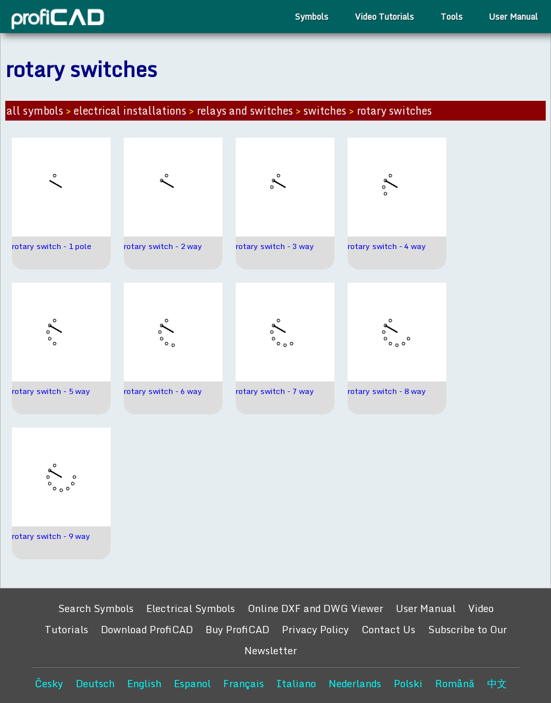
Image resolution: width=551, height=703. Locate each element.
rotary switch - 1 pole (52, 246)
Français (243, 683)
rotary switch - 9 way (51, 536)
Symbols (311, 16)
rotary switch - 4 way (387, 246)
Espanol (192, 683)
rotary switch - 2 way (163, 246)
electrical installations (130, 110)
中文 (497, 683)
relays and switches (245, 110)
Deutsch (95, 683)
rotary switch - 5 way (51, 391)
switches (324, 110)
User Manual (513, 16)
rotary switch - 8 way (387, 391)
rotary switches (394, 110)
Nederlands (354, 683)
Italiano (296, 683)
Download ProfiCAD (147, 629)
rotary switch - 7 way (275, 391)
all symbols (35, 110)
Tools (451, 16)
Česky (49, 683)
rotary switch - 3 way (275, 246)
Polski (408, 683)
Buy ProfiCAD (237, 629)
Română (455, 683)
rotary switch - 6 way (163, 391)
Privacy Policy (315, 629)
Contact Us (388, 629)
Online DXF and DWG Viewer (315, 608)
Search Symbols (96, 608)
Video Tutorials (384, 16)
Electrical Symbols (190, 608)
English (144, 683)
